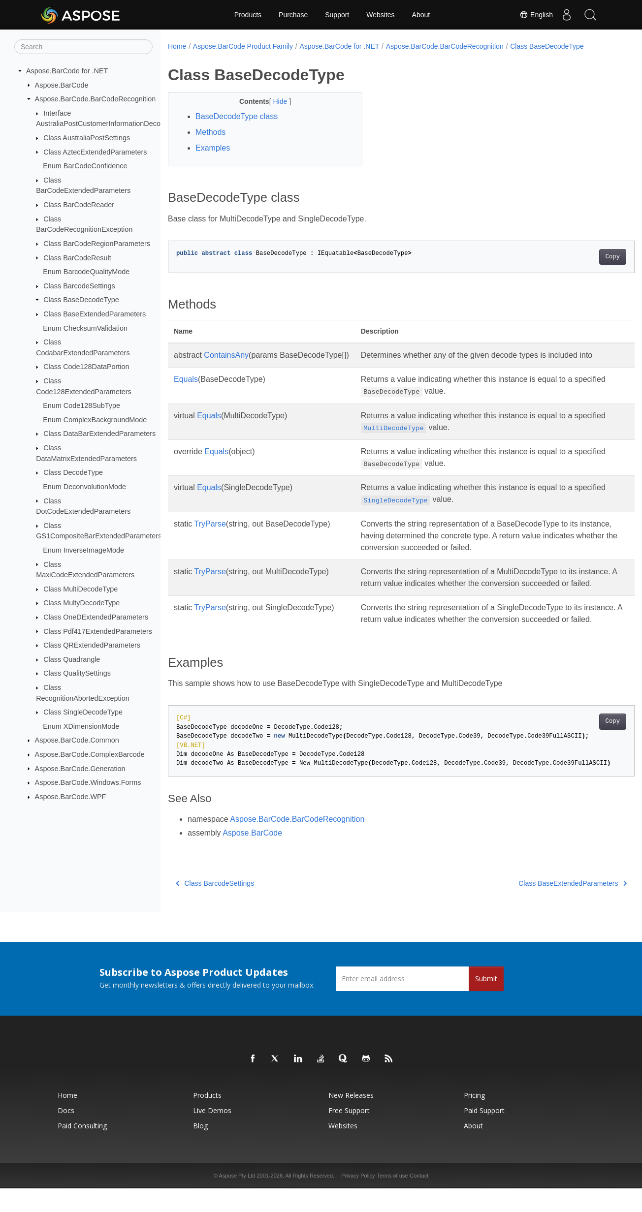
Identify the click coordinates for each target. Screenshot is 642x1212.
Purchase (293, 15)
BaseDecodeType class (236, 116)
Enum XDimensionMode (81, 726)
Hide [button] (274, 101)
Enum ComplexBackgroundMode (95, 420)
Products (247, 15)
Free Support (349, 1134)
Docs (66, 1134)
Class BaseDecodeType (81, 300)
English (533, 14)
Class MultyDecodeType (81, 603)
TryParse (210, 524)
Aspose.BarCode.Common (77, 740)
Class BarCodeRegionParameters (96, 244)
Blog (200, 1149)
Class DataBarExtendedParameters (99, 433)
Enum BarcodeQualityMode (86, 272)
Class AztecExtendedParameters (95, 151)
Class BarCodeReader (78, 205)
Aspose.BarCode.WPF (70, 797)
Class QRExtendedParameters (91, 645)
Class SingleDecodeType (83, 712)
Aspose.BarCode (62, 85)
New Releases (351, 1118)
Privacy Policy (358, 1199)
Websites (380, 15)
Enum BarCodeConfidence (85, 166)
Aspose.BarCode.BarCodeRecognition (95, 99)
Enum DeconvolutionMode (84, 487)
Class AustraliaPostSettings (86, 138)
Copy (580, 256)
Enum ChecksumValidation (85, 328)
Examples (212, 148)
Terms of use (392, 1199)
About (421, 15)
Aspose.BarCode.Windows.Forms (88, 782)
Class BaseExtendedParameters (94, 314)
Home (177, 46)
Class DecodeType (73, 472)
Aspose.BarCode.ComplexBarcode (90, 754)
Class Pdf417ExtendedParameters (97, 631)
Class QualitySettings (77, 673)
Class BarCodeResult (77, 257)
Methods (210, 132)
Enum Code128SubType (81, 405)
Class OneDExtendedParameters (95, 617)
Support (337, 15)
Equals (186, 379)
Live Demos (212, 1134)
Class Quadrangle (71, 659)
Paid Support (484, 1134)
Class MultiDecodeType (80, 589)
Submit (486, 1002)
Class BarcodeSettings (79, 286)
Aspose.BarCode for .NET (67, 71)
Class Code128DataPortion (86, 367)
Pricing (474, 1118)
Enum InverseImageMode (83, 550)
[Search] (83, 46)
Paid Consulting (82, 1149)
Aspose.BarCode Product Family (243, 46)
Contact (419, 1199)
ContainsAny (226, 355)
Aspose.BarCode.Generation (80, 768)
